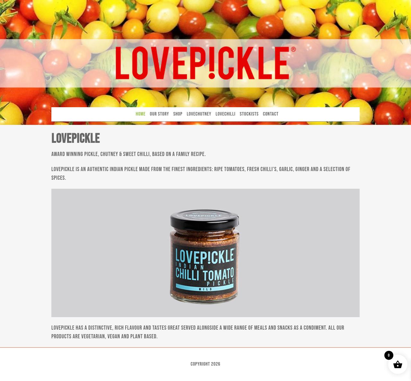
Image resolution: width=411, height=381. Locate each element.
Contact (270, 114)
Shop (177, 114)
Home (141, 114)
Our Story (159, 114)
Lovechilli (226, 114)
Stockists (249, 114)
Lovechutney (199, 114)
